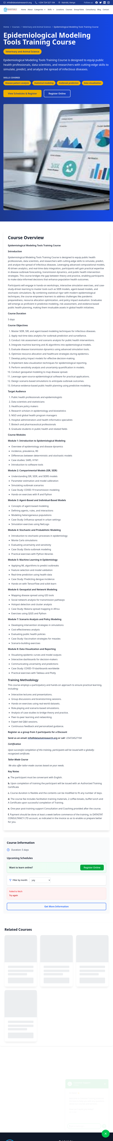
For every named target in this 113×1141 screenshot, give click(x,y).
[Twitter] (100, 2)
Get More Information (56, 906)
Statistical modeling (43, 83)
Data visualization (92, 83)
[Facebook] (96, 2)
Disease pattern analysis (17, 83)
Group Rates (79, 9)
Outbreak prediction (68, 83)
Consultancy (91, 9)
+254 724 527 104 (46, 2)
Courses (69, 9)
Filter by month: (20, 880)
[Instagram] (108, 2)
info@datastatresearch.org (19, 2)
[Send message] (105, 1124)
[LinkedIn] (104, 2)
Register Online (57, 93)
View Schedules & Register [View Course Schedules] (22, 93)
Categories (40, 9)
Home (23, 9)
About (30, 9)
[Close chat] (105, 1080)
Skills (51, 9)
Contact (106, 9)
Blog (99, 9)
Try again (13, 895)
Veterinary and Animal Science (37, 27)
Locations (60, 9)
